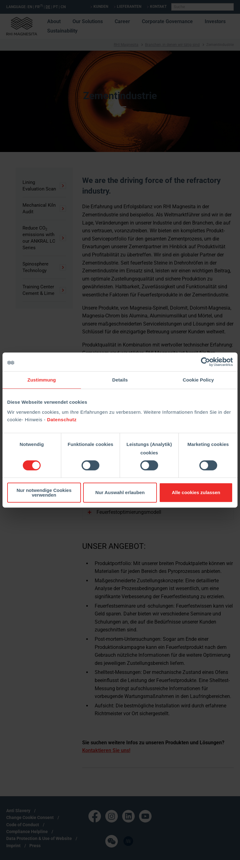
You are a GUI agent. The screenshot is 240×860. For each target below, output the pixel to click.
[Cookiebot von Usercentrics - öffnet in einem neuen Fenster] (205, 362)
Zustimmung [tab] (42, 379)
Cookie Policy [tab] (198, 379)
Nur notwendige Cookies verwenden (44, 493)
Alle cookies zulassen (196, 492)
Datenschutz (62, 419)
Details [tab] (120, 379)
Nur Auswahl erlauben (120, 492)
